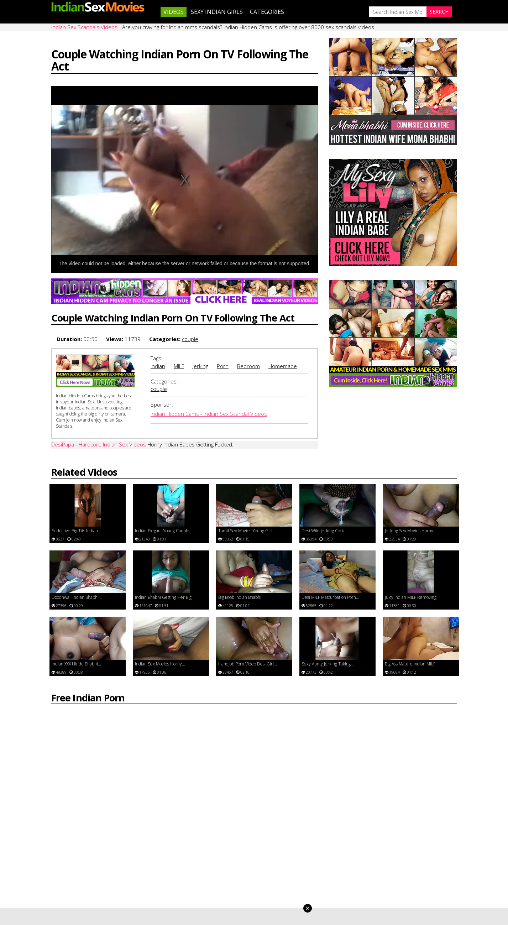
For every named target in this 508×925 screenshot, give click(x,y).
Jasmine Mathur (173, 848)
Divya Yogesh (171, 840)
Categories (267, 12)
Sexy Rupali (168, 880)
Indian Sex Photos (384, 848)
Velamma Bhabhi (279, 864)
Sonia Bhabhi (275, 880)
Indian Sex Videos (383, 880)
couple (190, 323)
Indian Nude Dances (386, 856)
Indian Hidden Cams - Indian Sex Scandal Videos (209, 398)
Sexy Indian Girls (217, 12)
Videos (173, 12)
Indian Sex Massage (386, 872)
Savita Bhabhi (275, 840)
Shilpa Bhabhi (275, 848)
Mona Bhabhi (275, 856)
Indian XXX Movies (384, 840)
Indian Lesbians (381, 864)
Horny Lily (166, 872)
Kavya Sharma (171, 864)
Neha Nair (167, 856)
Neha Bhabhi (274, 872)
